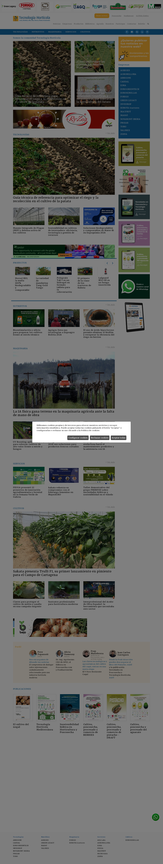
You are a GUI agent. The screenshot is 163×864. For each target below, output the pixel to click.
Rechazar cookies (100, 437)
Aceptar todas (118, 437)
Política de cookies (90, 430)
